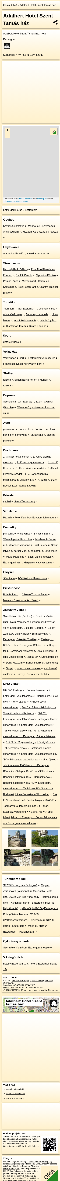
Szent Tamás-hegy (24, 501)
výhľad (7, 501)
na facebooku (25, 1136)
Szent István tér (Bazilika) (17, 401)
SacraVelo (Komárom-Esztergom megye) (26, 947)
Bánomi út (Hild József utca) (42, 662)
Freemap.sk (41, 199)
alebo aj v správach (15, 1098)
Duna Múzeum (49, 656)
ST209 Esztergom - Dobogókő (20, 885)
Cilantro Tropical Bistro (34, 594)
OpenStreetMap (25, 199)
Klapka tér (32, 656)
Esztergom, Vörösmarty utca (26, 651)
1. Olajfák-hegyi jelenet (16, 456)
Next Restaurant (27, 287)
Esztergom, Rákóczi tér (32, 645)
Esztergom (31, 210)
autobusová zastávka (29, 668)
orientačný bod (47, 308)
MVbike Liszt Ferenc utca (32, 578)
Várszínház (9, 358)
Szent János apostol (39, 556)
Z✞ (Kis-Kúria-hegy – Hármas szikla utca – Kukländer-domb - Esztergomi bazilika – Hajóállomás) (30, 903)
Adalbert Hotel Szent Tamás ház (38, 5)
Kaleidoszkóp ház (37, 253)
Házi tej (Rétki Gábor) (15, 269)
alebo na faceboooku (15, 1093)
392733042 (8, 983)
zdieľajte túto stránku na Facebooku (21, 1137)
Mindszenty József (45, 539)
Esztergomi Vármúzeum (41, 358)
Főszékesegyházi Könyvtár (18, 364)
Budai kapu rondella (37, 314)
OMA (14, 5)
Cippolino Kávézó (46, 275)
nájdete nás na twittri (15, 1089)
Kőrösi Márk (20, 551)
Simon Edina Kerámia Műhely (31, 379)
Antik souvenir (11, 231)
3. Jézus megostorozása (30, 462)
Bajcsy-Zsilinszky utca (35, 633)
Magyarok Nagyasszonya (38, 562)
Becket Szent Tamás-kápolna (19, 485)
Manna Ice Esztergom (40, 226)
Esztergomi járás (12, 210)
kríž (32, 479)
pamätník (8, 533)
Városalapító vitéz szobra (17, 539)
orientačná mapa (12, 314)
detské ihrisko (11, 342)
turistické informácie (25, 320)
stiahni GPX (8, 988)
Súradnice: (9, 54)
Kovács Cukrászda (13, 226)
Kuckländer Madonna (18, 545)
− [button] (8, 135)
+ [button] (8, 130)
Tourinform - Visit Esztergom (19, 308)
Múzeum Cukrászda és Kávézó (40, 231)
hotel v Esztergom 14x (15, 963)
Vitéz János (23, 533)
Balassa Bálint (42, 533)
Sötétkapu (9, 578)
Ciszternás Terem (16, 326)
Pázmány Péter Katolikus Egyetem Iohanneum (29, 517)
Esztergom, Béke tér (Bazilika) (27, 628)
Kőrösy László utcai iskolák (32, 674)
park (21, 358)
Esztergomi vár (11, 562)
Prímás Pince (10, 281)
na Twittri (32, 1139)
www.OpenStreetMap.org (40, 1161)
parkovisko (9, 429)
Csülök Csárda (24, 275)
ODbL (38, 1164)
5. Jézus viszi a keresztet (30, 468)
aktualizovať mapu (20, 980)
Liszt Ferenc (40, 545)
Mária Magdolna (15, 556)
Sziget (9, 668)
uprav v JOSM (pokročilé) (41, 980)
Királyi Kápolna (37, 326)
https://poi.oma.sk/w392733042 (16, 201)
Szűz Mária (51, 551)
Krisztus (42, 479)
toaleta (7, 379)
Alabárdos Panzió (13, 253)
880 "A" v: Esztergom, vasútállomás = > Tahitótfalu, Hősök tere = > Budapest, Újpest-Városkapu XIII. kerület (28, 789)
